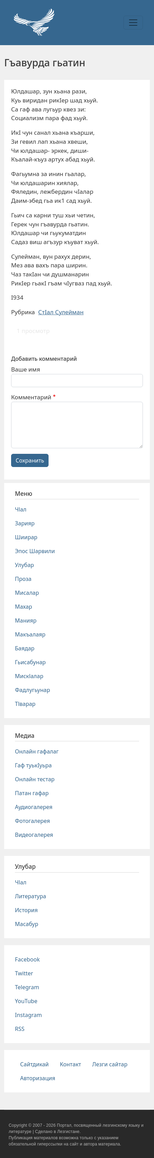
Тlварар (25, 704)
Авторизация (37, 1078)
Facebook (27, 959)
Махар (23, 606)
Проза (23, 579)
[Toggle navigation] (133, 23)
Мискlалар (29, 676)
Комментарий (31, 397)
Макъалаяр (30, 634)
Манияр (25, 620)
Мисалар (27, 593)
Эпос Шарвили (35, 551)
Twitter (24, 973)
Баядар (24, 648)
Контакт (70, 1064)
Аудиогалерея (33, 807)
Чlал (20, 509)
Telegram (27, 987)
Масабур (26, 924)
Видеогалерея (34, 835)
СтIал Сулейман (61, 312)
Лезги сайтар (110, 1064)
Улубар (24, 565)
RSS (20, 1029)
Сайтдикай (34, 1064)
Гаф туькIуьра (33, 765)
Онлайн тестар (34, 779)
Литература (30, 896)
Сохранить (30, 460)
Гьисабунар (30, 662)
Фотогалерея (32, 821)
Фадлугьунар (32, 690)
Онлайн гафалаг (37, 751)
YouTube (26, 1001)
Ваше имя (25, 369)
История (26, 910)
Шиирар (26, 537)
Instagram (28, 1015)
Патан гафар (32, 793)
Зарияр (25, 523)
